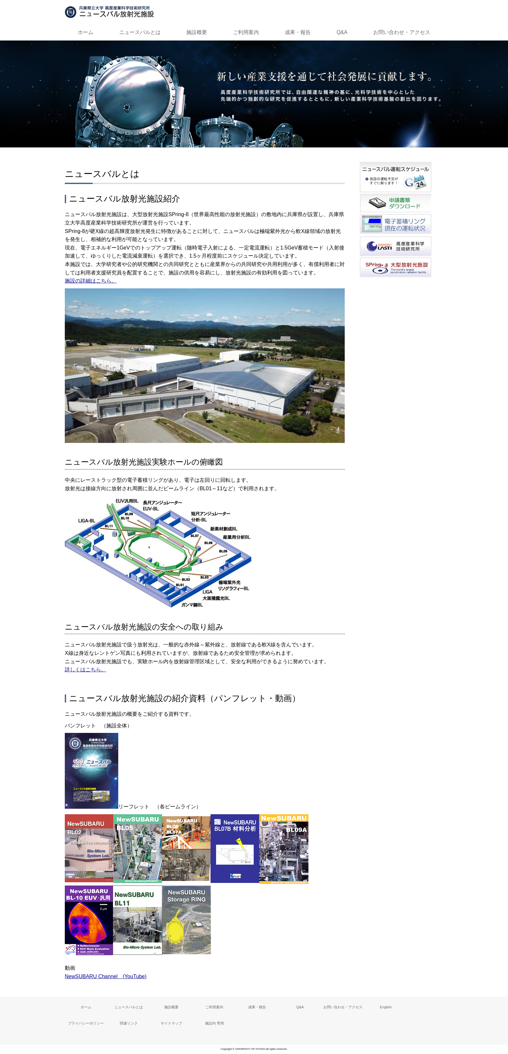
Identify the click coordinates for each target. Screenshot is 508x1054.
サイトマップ (171, 1023)
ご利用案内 (246, 32)
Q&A (342, 32)
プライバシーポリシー (86, 1023)
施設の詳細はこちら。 (91, 281)
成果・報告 (298, 32)
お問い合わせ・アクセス (401, 32)
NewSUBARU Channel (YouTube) (105, 976)
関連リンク (129, 1023)
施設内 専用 (214, 1023)
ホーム (85, 32)
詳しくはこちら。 (85, 669)
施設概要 (196, 32)
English (386, 1007)
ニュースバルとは (140, 32)
